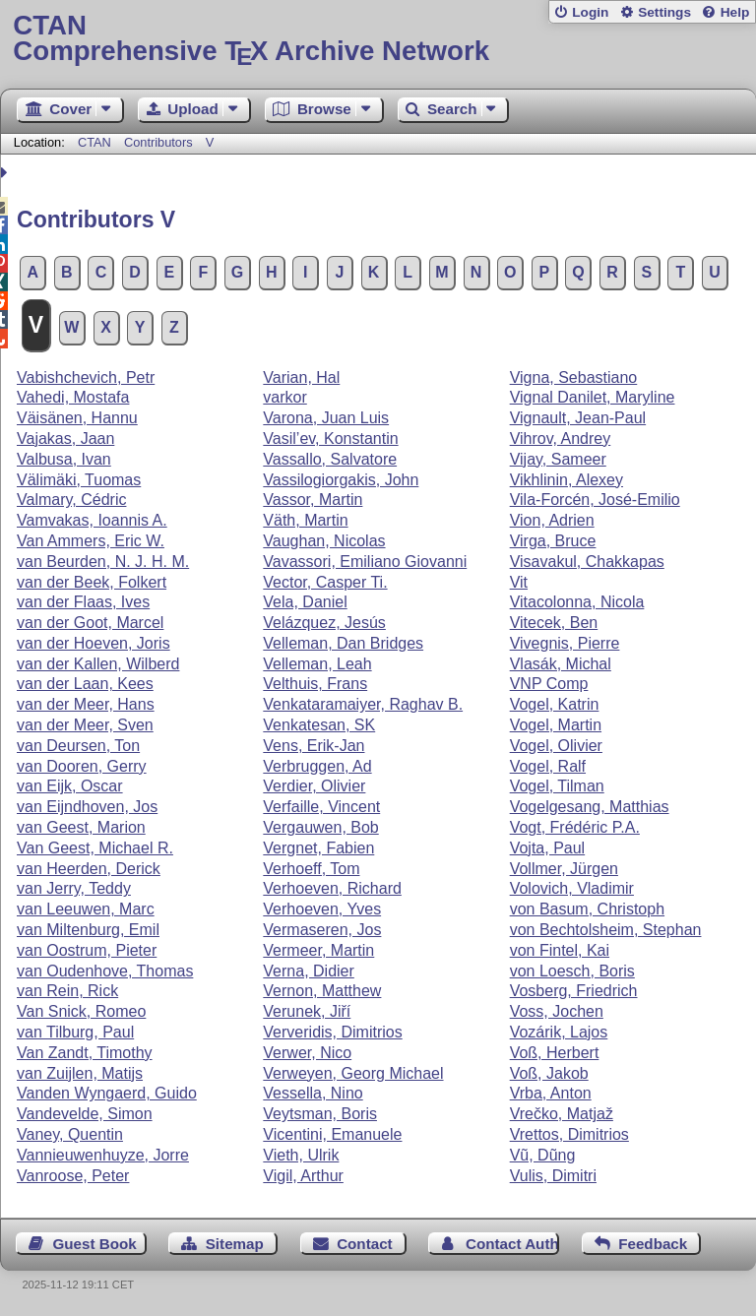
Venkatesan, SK (319, 725)
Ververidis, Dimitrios (332, 1032)
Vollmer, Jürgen (564, 868)
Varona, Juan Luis (326, 417)
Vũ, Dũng (543, 1155)
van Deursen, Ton (78, 745)
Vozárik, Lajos (559, 1032)
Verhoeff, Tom (311, 868)
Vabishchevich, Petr (86, 377)
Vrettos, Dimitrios (569, 1134)
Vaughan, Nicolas (324, 541)
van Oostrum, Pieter (87, 950)
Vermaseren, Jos (322, 929)
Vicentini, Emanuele (332, 1134)
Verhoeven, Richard (332, 888)
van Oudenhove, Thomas (105, 971)
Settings (664, 12)
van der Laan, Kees (85, 683)
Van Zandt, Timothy (85, 1052)
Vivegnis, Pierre (565, 643)
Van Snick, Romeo (81, 1011)
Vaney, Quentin (70, 1134)
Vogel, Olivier (556, 745)
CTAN (94, 142)
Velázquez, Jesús (324, 622)
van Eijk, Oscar (70, 786)
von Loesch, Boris (572, 971)
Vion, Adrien (552, 520)
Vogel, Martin (555, 725)
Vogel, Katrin (554, 704)
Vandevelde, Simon (85, 1113)
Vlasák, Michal (560, 664)
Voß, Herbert (554, 1052)
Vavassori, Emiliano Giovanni (365, 561)
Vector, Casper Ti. (325, 582)
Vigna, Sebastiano (574, 377)
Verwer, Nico (307, 1052)
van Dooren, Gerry (82, 766)
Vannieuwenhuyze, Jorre (103, 1155)
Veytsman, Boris (320, 1113)
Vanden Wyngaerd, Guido (107, 1093)
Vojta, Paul (548, 848)
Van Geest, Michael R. (95, 848)
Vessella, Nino (312, 1093)
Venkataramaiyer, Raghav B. (363, 704)
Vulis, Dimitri (553, 1175)
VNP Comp (549, 683)
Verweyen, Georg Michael (353, 1073)
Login (590, 12)
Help (735, 12)
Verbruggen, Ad (317, 766)
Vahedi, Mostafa (73, 397)
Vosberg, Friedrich (574, 990)
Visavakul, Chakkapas (587, 561)
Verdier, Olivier (314, 786)
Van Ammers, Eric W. (90, 541)
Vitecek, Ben (554, 622)
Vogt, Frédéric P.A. (575, 827)
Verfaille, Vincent (321, 806)
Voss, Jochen (556, 1011)
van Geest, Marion (81, 827)
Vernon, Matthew (322, 990)
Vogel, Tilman (557, 786)
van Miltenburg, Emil (88, 929)
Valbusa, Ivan (64, 459)
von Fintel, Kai (559, 950)
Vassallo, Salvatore (330, 459)
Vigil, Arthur (303, 1175)
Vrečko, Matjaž (561, 1113)
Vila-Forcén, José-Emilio (595, 499)
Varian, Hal (301, 377)
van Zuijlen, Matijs (80, 1073)
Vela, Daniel (304, 602)
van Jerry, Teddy (74, 888)
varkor (284, 397)
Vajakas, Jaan (65, 438)
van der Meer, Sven (85, 725)
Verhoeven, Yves (322, 909)
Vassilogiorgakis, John (340, 479)
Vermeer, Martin (318, 950)
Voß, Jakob (549, 1073)
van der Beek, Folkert (91, 582)
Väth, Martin (305, 520)
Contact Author (512, 1243)
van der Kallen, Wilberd (98, 664)
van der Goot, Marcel (90, 622)
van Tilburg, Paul (75, 1032)
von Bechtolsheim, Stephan (606, 929)
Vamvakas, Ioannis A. (92, 520)
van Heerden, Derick (88, 868)
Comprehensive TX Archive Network (377, 39)
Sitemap (235, 1243)
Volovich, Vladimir (572, 888)
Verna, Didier (308, 971)
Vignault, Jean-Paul (578, 417)
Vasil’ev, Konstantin (330, 438)
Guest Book (95, 1243)
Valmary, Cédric (71, 499)
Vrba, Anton (551, 1093)
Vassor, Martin (312, 499)
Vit (519, 582)
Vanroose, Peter (73, 1175)
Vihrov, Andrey (560, 438)
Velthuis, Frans (315, 683)
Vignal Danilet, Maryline (592, 397)
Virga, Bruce (553, 541)
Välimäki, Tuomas (79, 479)
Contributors (158, 142)
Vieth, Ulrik (301, 1155)
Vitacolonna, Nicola (577, 602)
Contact (365, 1243)
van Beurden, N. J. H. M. (103, 561)
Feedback (652, 1243)
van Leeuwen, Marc (86, 909)
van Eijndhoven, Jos (87, 806)
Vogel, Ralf (548, 766)
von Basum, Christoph (587, 909)
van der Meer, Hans (86, 704)
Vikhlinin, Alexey (566, 479)
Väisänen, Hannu (77, 417)
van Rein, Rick (67, 990)
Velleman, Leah (317, 664)
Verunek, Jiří (306, 1011)
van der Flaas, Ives (83, 602)
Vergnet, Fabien (318, 848)
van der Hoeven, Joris (93, 643)
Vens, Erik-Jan (313, 745)
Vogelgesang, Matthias (589, 806)
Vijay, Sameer (558, 459)
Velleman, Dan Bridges (343, 643)
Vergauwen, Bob (320, 827)
